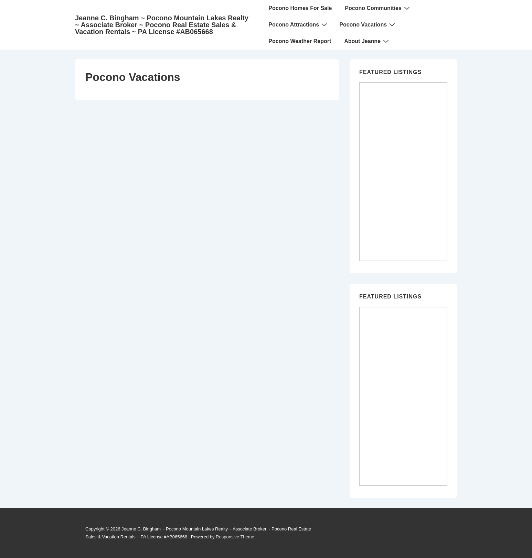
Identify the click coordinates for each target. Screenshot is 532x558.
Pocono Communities (378, 8)
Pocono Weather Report (299, 41)
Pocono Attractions (298, 24)
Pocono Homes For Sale (300, 8)
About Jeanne (367, 41)
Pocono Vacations (368, 24)
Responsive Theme (235, 536)
